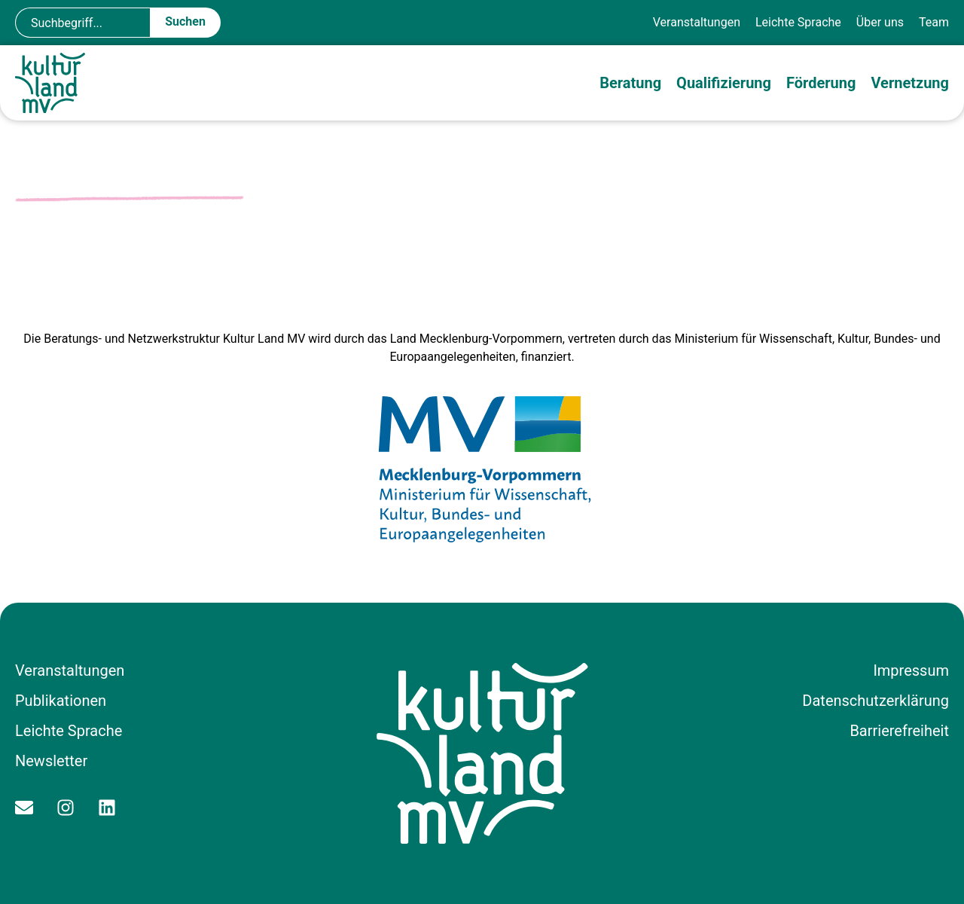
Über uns (880, 22)
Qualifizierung (723, 83)
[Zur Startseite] (52, 83)
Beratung (630, 83)
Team (934, 22)
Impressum (911, 670)
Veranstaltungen (696, 22)
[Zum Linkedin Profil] (111, 808)
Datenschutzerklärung (875, 700)
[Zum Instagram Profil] (69, 808)
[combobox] (82, 23)
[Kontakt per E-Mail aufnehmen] (28, 808)
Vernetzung (910, 83)
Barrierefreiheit (899, 730)
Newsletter (51, 760)
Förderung (821, 83)
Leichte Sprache (798, 22)
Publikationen (60, 700)
